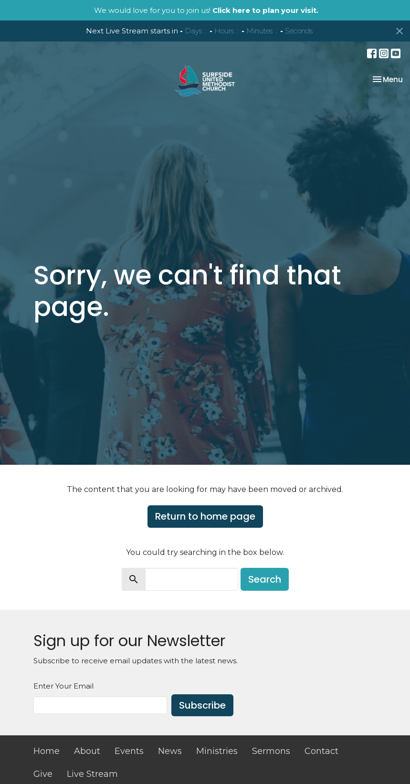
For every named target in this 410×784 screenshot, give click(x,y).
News (170, 751)
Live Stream (92, 774)
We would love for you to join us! (206, 10)
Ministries (217, 751)
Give (43, 774)
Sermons (271, 751)
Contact (321, 751)
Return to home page (205, 516)
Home (46, 751)
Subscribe (202, 705)
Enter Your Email (63, 685)
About (87, 751)
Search (264, 579)
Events (129, 751)
